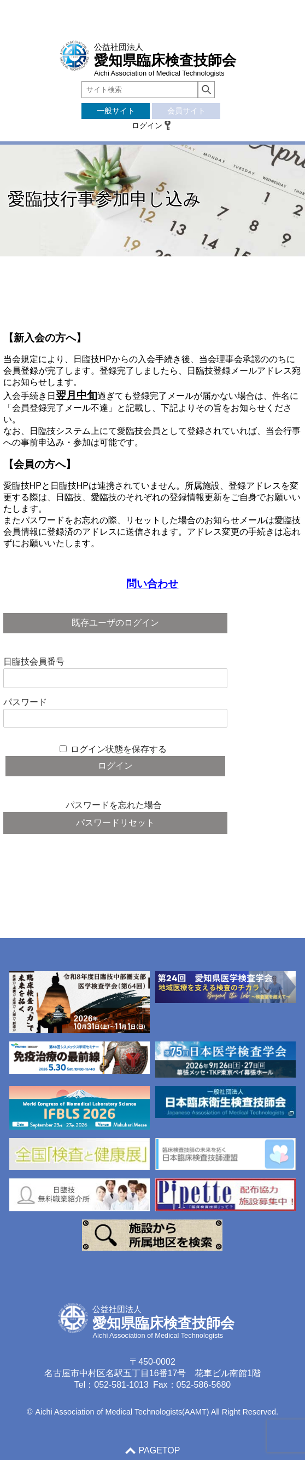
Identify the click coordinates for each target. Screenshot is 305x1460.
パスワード (25, 702)
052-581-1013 (121, 1384)
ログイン (147, 125)
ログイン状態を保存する (119, 749)
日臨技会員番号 (33, 661)
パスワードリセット (115, 822)
